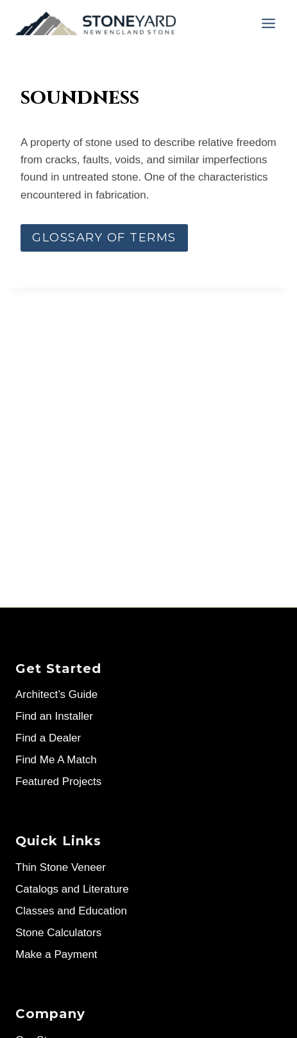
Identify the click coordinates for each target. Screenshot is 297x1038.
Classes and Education (71, 911)
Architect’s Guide (56, 694)
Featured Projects (58, 781)
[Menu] (268, 23)
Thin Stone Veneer (60, 867)
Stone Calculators (58, 933)
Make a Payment (56, 954)
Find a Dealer (48, 738)
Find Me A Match (56, 760)
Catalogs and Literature (72, 889)
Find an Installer (54, 716)
